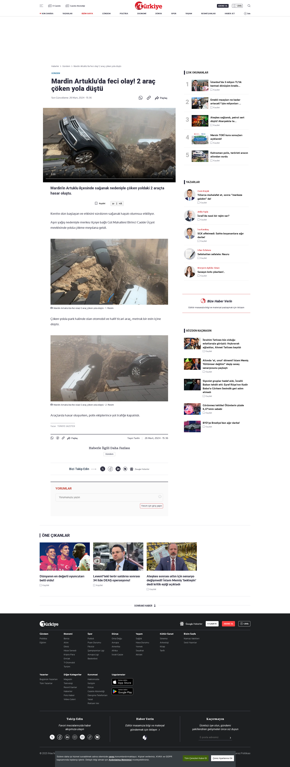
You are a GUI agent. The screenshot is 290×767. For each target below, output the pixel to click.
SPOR (173, 14)
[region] (145, 759)
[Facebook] (110, 468)
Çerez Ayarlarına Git (222, 758)
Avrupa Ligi (93, 654)
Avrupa (115, 642)
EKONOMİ (141, 14)
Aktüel (139, 654)
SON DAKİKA (47, 14)
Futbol (91, 638)
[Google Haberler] (140, 469)
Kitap (162, 646)
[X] (102, 468)
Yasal (90, 699)
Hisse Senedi (70, 650)
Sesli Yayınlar (190, 642)
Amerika (116, 646)
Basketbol (93, 658)
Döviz (66, 646)
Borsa (66, 638)
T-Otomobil (69, 662)
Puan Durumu (94, 642)
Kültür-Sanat (166, 633)
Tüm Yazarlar (46, 683)
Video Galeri (70, 699)
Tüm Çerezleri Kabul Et (195, 758)
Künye (91, 687)
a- (113, 203)
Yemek (139, 646)
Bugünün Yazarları (49, 679)
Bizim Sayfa (190, 633)
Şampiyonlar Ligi (96, 650)
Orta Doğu (117, 638)
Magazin (68, 679)
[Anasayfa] (49, 624)
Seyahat (140, 650)
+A (120, 203)
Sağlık (139, 638)
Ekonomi (68, 633)
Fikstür (91, 646)
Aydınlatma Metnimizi (120, 759)
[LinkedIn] (118, 468)
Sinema (163, 638)
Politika (43, 638)
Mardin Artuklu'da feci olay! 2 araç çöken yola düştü (97, 66)
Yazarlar (44, 674)
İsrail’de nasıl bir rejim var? (213, 215)
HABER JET (230, 14)
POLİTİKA (124, 14)
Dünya (115, 633)
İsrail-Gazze (117, 654)
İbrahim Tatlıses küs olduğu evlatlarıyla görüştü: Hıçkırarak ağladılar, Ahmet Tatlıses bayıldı (222, 343)
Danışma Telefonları (97, 695)
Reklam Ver (93, 703)
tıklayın (240, 307)
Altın (66, 642)
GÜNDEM (106, 14)
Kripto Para (69, 654)
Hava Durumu (142, 642)
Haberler (68, 691)
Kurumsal (93, 674)
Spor (90, 633)
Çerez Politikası (242, 753)
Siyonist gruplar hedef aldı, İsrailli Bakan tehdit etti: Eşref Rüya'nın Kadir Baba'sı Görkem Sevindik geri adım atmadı (225, 386)
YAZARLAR (67, 14)
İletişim (91, 683)
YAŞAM (188, 14)
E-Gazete (57, 6)
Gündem (55, 73)
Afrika (115, 650)
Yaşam (139, 633)
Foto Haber (69, 695)
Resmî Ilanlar (70, 687)
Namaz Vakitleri (191, 638)
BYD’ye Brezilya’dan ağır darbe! (221, 422)
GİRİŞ (239, 6)
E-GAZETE (212, 624)
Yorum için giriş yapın (151, 506)
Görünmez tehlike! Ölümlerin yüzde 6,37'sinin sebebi (223, 407)
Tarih (162, 650)
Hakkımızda (93, 679)
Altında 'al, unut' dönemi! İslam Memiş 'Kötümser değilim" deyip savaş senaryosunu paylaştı (225, 364)
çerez (112, 756)
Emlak (67, 658)
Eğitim (43, 642)
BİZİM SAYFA (87, 14)
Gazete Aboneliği (77, 6)
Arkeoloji (164, 642)
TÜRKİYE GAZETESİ (66, 426)
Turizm (67, 666)
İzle (248, 14)
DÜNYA (158, 14)
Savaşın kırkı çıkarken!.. (211, 271)
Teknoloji (68, 683)
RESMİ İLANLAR (208, 14)
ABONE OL (222, 6)
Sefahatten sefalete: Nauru (213, 254)
